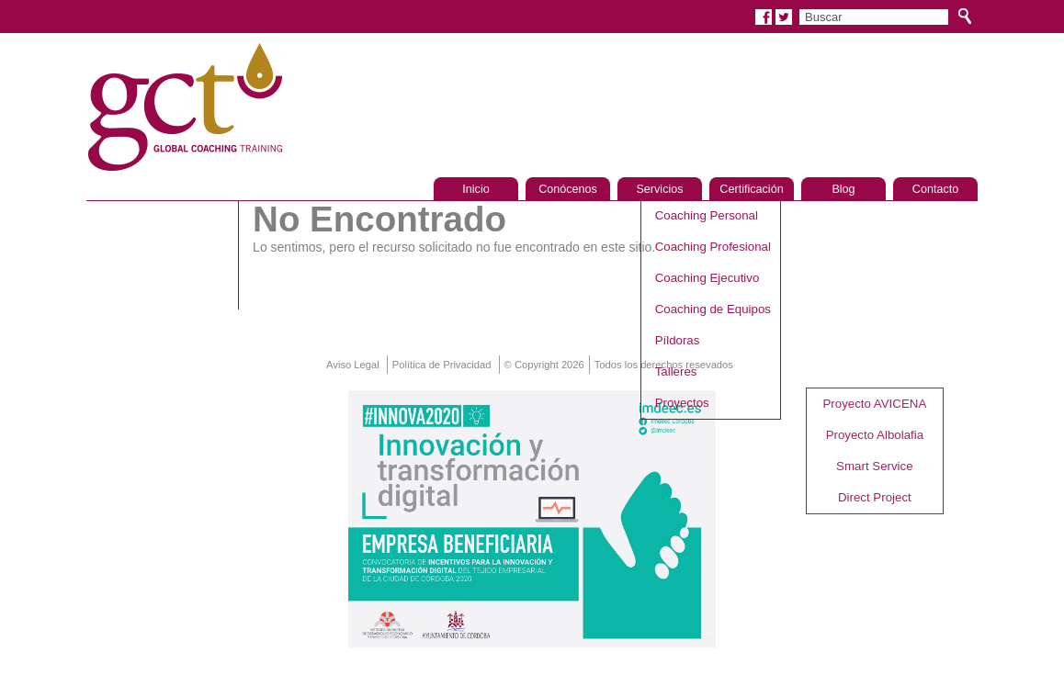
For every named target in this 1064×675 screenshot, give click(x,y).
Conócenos (567, 189)
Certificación (751, 189)
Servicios (659, 189)
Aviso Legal (352, 364)
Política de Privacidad (442, 364)
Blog (843, 189)
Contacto (935, 189)
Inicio (475, 189)
